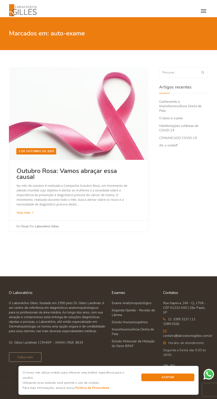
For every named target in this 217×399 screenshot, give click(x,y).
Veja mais (25, 212)
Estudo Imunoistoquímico (130, 322)
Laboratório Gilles (47, 226)
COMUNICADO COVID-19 (178, 138)
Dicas (25, 226)
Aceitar (167, 377)
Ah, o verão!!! (168, 145)
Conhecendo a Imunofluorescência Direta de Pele (180, 106)
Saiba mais (25, 357)
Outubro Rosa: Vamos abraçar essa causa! (67, 174)
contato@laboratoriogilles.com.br (188, 336)
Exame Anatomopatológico (132, 303)
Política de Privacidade (92, 388)
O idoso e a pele (171, 118)
